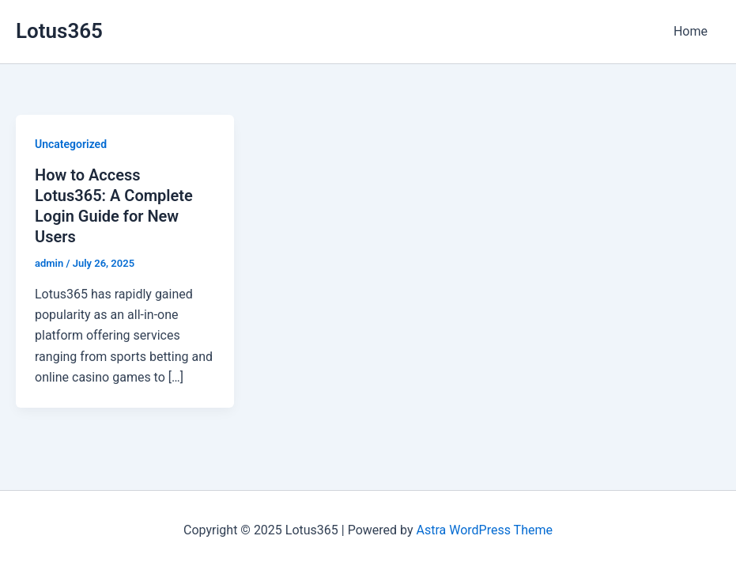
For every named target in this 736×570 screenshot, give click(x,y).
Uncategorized (71, 144)
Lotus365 (59, 31)
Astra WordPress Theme (485, 530)
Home (691, 31)
